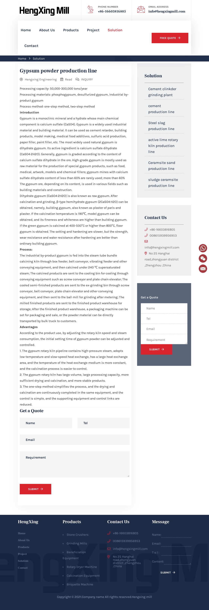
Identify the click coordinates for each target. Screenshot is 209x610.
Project (93, 30)
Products (71, 30)
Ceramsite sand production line (161, 166)
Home (26, 30)
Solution (115, 30)
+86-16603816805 (112, 11)
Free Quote (167, 38)
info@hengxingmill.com (166, 11)
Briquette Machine (80, 584)
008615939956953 (163, 235)
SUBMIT (33, 489)
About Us (47, 30)
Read (68, 79)
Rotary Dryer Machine (82, 567)
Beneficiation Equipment (74, 555)
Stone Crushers (77, 534)
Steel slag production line (161, 126)
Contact (31, 46)
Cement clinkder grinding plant (162, 92)
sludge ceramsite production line (163, 183)
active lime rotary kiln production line (163, 146)
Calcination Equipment (83, 575)
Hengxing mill (142, 597)
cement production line (161, 109)
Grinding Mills (77, 543)
